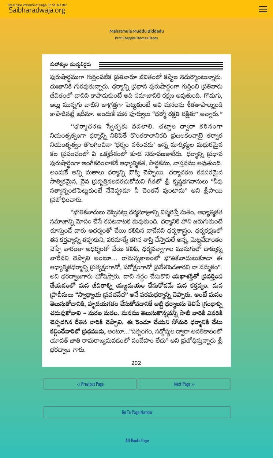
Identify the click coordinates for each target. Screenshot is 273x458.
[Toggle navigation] (263, 9)
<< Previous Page (90, 384)
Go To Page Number (137, 412)
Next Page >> (184, 384)
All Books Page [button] (137, 440)
